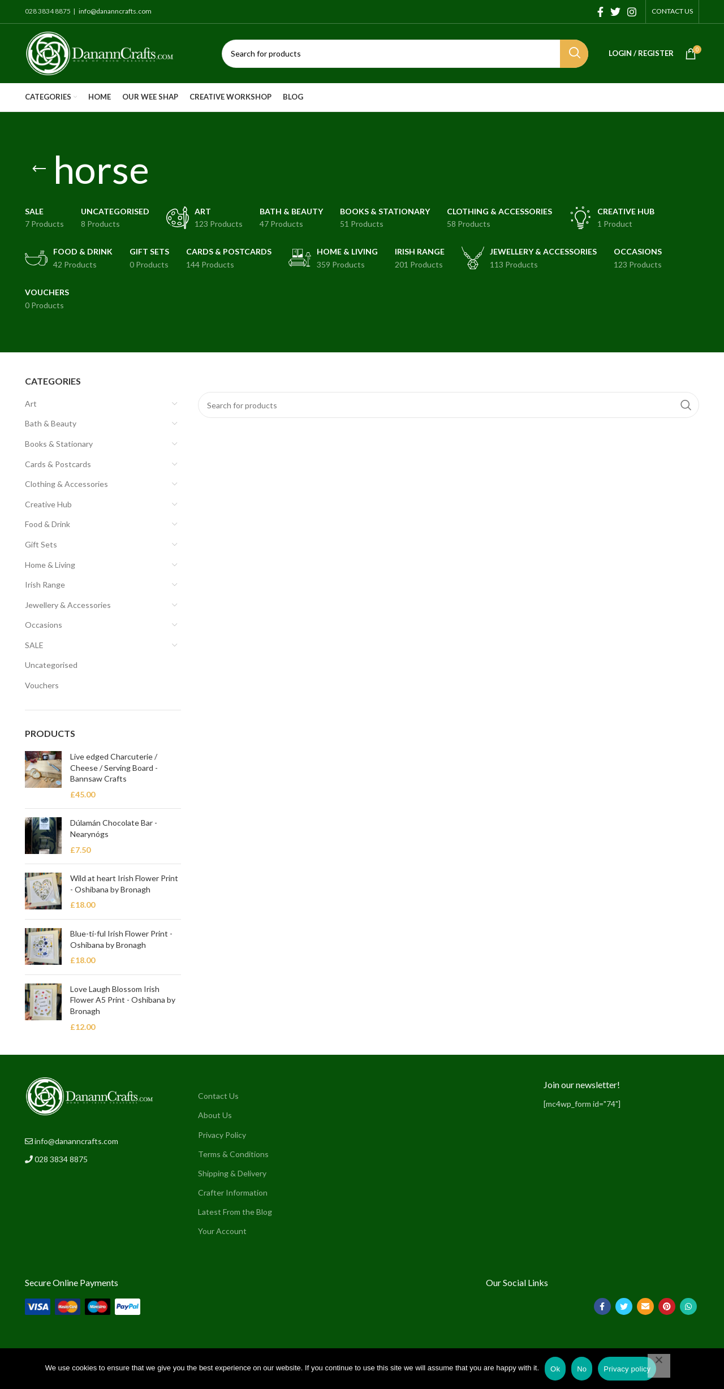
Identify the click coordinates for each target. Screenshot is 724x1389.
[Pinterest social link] (666, 1306)
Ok (555, 1369)
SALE (34, 645)
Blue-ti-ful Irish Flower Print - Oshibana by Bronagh (121, 939)
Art (31, 403)
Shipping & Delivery (232, 1173)
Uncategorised (51, 665)
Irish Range (45, 584)
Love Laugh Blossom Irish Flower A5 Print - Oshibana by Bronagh (122, 1000)
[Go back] (39, 169)
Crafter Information (233, 1192)
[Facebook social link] (600, 11)
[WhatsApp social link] (688, 1306)
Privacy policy (627, 1369)
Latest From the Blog (235, 1212)
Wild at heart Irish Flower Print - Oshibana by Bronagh (124, 883)
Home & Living (50, 565)
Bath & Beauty (50, 423)
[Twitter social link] (615, 11)
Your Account (222, 1231)
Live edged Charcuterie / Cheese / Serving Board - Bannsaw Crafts (114, 767)
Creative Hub (48, 504)
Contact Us (218, 1096)
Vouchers (42, 685)
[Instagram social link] (632, 11)
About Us (215, 1115)
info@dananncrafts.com (114, 11)
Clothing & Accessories (66, 484)
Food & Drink (47, 524)
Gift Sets (41, 544)
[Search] (405, 54)
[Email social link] (645, 1306)
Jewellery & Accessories (68, 605)
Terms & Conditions (233, 1154)
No (582, 1369)
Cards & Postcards (58, 464)
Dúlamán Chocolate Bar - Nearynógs (113, 828)
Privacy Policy (222, 1135)
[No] (659, 1366)
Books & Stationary (59, 443)
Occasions (43, 624)
